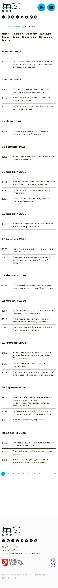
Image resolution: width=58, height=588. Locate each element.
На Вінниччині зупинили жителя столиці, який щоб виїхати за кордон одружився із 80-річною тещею (32, 355)
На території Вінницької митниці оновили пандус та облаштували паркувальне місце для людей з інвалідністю (33, 64)
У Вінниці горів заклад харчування (29, 420)
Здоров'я (31, 34)
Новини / (19, 26)
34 (49, 473)
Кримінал (17, 34)
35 (55, 473)
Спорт (5, 37)
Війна (15, 37)
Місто (5, 34)
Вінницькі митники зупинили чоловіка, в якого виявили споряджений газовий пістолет (31, 260)
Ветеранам (45, 37)
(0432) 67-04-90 (10, 547)
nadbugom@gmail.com (14, 550)
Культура (45, 34)
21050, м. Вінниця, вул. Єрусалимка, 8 (21, 553)
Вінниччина (31, 26)
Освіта (6, 40)
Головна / (7, 26)
